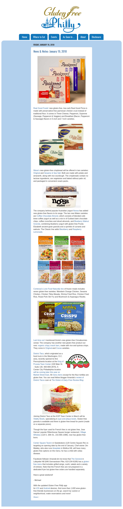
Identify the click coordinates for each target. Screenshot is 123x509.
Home (24, 37)
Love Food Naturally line (53, 289)
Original (36, 173)
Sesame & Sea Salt (52, 173)
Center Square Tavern (42, 443)
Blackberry (63, 229)
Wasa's (36, 170)
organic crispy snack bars (48, 345)
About (83, 37)
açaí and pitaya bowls (67, 419)
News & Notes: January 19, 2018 (50, 51)
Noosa (76, 211)
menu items (58, 375)
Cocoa (59, 348)
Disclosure (96, 37)
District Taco (38, 354)
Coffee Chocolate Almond (47, 216)
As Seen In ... (68, 37)
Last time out (38, 340)
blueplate (56, 448)
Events (54, 37)
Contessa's (38, 289)
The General (76, 459)
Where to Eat (39, 37)
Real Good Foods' (41, 108)
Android (46, 488)
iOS (37, 488)
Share (35, 497)
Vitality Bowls (39, 419)
